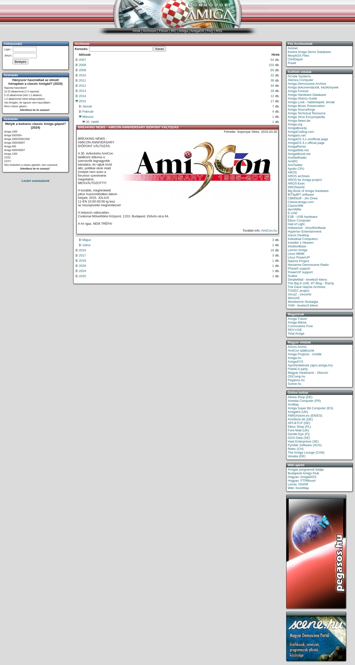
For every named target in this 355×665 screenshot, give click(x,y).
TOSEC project (298, 290)
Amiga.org (295, 124)
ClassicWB (295, 205)
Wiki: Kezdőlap (298, 488)
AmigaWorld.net (299, 154)
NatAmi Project (298, 261)
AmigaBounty (297, 128)
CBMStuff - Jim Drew (303, 198)
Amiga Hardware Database (307, 95)
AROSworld (296, 187)
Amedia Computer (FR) (304, 401)
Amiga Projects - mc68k (304, 354)
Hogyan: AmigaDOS (302, 477)
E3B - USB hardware (303, 217)
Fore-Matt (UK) (298, 430)
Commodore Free (300, 326)
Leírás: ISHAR (298, 484)
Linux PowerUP (299, 257)
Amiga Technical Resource (307, 113)
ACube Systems (299, 76)
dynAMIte (294, 209)
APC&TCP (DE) (299, 423)
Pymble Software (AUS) (304, 445)
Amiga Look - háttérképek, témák (311, 102)
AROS (292, 172)
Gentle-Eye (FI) (299, 434)
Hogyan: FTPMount (302, 480)
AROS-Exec (296, 183)
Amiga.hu (294, 358)
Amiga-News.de (299, 120)
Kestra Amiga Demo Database (309, 52)
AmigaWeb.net (298, 150)
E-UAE (293, 213)
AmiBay (293, 404)
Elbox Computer (299, 220)
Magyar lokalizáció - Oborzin (308, 373)
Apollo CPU (296, 169)
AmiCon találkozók (301, 350)
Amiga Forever (298, 91)
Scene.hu (294, 384)
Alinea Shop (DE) (300, 397)
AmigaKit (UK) (298, 412)
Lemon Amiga (297, 250)
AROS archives (299, 176)
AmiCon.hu (269, 230)
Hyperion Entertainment (304, 231)
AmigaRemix (297, 146)
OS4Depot (295, 59)
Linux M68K (296, 254)
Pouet (292, 63)
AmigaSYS (295, 361)
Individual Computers (303, 239)
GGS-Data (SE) (299, 438)
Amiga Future (297, 319)
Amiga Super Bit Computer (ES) (310, 408)
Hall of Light (296, 224)
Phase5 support (299, 268)
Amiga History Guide (302, 98)
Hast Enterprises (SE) (303, 441)
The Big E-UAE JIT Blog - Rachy (311, 283)
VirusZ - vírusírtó (299, 294)
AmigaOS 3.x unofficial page (308, 139)
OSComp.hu (296, 376)
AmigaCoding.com (301, 132)
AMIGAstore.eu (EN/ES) (305, 415)
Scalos (292, 276)
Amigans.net (296, 135)
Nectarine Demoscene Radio (308, 265)
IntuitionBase (297, 246)
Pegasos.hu (296, 380)
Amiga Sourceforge (301, 109)
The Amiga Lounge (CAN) (306, 452)
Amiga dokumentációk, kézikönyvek (313, 87)
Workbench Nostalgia (303, 302)
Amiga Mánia (297, 322)
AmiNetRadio (297, 157)
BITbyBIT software (301, 194)
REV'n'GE (295, 330)
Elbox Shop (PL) (299, 426)
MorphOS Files (298, 55)
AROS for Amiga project (305, 180)
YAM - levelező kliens (303, 305)
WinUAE (294, 298)
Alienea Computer (300, 80)
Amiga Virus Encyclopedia (306, 117)
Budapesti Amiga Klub (303, 473)
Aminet (293, 48)
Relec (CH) (295, 449)
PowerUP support (300, 272)
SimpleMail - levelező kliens (307, 279)
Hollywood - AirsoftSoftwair (307, 228)
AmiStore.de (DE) (300, 419)
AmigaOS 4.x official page (306, 143)
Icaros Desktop (298, 235)
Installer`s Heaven (301, 242)
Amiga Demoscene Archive (307, 83)
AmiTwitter (295, 165)
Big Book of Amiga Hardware (308, 191)
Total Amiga (296, 333)
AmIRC (293, 161)
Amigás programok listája (306, 469)
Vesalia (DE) (296, 456)
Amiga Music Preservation (306, 106)
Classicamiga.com (301, 202)
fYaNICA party (298, 369)
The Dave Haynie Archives (306, 287)
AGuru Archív (297, 347)
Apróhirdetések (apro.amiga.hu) (310, 365)
